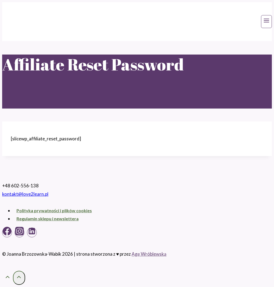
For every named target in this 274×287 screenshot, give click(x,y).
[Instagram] (19, 232)
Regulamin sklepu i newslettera (47, 218)
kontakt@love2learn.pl (25, 194)
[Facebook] (7, 232)
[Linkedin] (32, 232)
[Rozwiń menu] (266, 21)
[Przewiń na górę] (7, 277)
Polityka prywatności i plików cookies (54, 210)
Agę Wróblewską (149, 254)
